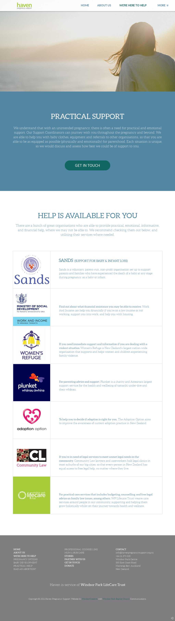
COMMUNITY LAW (78, 448)
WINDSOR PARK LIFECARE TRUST (93, 485)
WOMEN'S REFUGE (78, 335)
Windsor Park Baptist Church (116, 599)
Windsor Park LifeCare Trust (103, 585)
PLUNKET (68, 373)
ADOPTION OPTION (79, 410)
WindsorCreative (89, 599)
